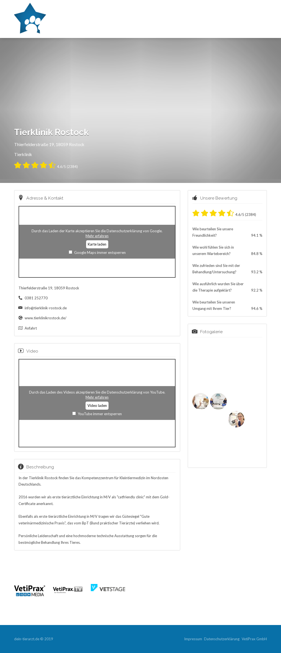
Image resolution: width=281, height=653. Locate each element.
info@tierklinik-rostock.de (46, 308)
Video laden (97, 405)
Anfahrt (31, 328)
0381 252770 (36, 298)
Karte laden (97, 244)
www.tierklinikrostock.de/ (45, 318)
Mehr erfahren (97, 236)
